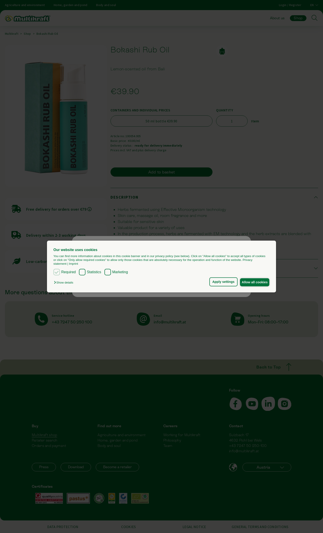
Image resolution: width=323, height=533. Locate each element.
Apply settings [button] (220, 282)
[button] (64, 282)
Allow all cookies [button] (254, 282)
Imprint (73, 264)
